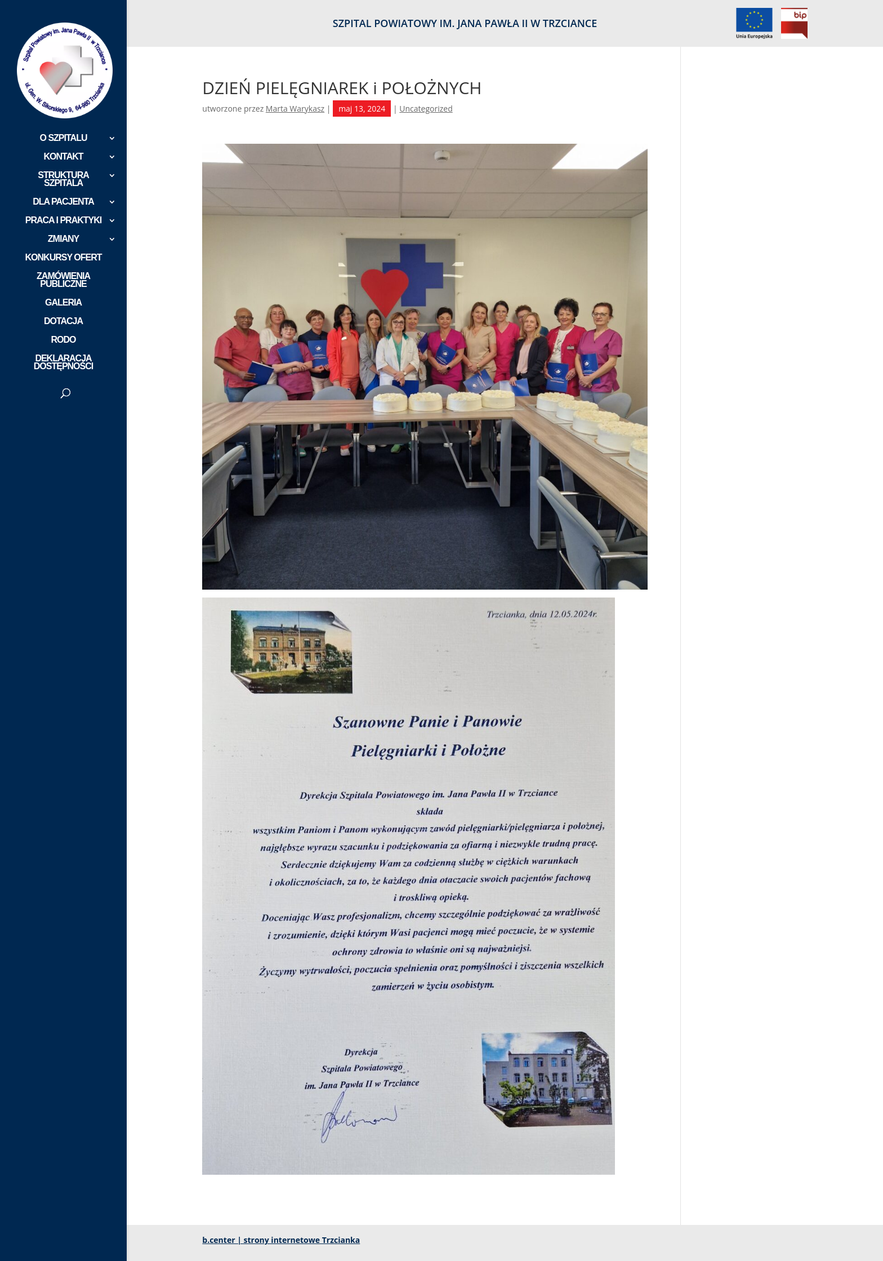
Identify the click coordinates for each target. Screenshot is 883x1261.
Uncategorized (425, 108)
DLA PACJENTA (63, 202)
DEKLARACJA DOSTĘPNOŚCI (63, 363)
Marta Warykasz (295, 108)
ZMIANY (63, 239)
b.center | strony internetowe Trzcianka (281, 1240)
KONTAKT (63, 157)
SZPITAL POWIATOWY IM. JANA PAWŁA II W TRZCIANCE (465, 24)
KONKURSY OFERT (63, 258)
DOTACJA (63, 321)
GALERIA (63, 303)
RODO (63, 340)
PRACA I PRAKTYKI (63, 220)
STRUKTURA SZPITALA (63, 179)
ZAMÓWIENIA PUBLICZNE (63, 280)
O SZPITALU (63, 138)
